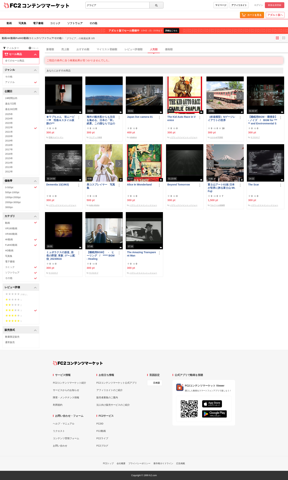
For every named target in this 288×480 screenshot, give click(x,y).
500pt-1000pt (12, 192)
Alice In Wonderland (139, 184)
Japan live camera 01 (140, 116)
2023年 (9, 123)
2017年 (9, 149)
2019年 (9, 140)
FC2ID (99, 423)
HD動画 (9, 250)
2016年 (9, 154)
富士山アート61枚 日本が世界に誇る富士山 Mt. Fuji (221, 188)
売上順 (65, 49)
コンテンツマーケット (46, 5)
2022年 (21, 128)
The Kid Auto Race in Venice (181, 118)
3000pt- (9, 207)
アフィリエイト (239, 5)
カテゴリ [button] (21, 216)
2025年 (9, 114)
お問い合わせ (60, 445)
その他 (93, 23)
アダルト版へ (275, 14)
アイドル (21, 82)
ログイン (258, 5)
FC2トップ (108, 463)
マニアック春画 (95, 137)
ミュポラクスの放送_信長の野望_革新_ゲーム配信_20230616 (60, 255)
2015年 (9, 158)
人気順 (154, 49)
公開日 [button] (21, 91)
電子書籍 (38, 23)
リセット (34, 48)
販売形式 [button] (21, 330)
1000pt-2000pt (13, 197)
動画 (9, 23)
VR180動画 (11, 228)
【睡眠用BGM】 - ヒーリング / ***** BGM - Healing (101, 255)
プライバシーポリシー (139, 463)
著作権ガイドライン (163, 463)
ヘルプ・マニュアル (63, 423)
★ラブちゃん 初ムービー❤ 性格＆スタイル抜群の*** (60, 120)
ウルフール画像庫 (217, 205)
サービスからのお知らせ (66, 390)
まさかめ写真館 (216, 137)
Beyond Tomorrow (178, 184)
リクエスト (59, 431)
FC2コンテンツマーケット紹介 (69, 382)
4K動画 (21, 239)
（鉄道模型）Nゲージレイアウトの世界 (221, 118)
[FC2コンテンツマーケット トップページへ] (78, 363)
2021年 (9, 131)
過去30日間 (11, 109)
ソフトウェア (75, 23)
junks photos (94, 205)
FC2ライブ (102, 438)
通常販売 (10, 342)
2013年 (9, 167)
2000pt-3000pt (13, 202)
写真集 (22, 23)
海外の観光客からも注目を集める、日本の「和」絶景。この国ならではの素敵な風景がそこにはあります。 (101, 120)
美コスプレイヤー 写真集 (101, 186)
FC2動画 (101, 431)
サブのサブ (255, 137)
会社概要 (121, 463)
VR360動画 (11, 234)
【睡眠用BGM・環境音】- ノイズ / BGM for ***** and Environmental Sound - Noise (262, 120)
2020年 (9, 136)
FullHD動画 (21, 245)
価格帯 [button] (21, 181)
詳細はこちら (171, 30)
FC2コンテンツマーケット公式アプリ (116, 382)
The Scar (253, 184)
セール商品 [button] (21, 54)
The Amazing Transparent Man (141, 254)
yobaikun (133, 137)
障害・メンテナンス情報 (66, 397)
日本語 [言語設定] (156, 383)
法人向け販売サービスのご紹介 (113, 404)
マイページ (220, 5)
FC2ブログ (102, 445)
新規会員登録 (274, 5)
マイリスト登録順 (107, 49)
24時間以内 (11, 98)
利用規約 (57, 404)
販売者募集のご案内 (107, 397)
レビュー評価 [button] (21, 287)
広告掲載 (180, 463)
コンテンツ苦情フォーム (66, 438)
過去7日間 (10, 103)
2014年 (9, 162)
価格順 (169, 49)
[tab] (166, 49)
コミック (55, 23)
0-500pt (21, 187)
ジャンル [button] (21, 70)
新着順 (50, 49)
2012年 (9, 171)
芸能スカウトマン (56, 137)
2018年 (9, 145)
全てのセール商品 (14, 60)
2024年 (9, 118)
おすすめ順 (82, 49)
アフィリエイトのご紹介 (109, 390)
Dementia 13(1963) (57, 184)
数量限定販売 (12, 336)
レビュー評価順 (134, 49)
